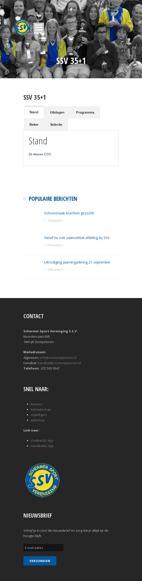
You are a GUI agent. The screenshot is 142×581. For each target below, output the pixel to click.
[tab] (34, 112)
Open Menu (38, 27)
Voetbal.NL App (42, 440)
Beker (34, 125)
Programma (85, 112)
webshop (38, 420)
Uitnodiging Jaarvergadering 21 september (77, 262)
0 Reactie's (55, 220)
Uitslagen (57, 112)
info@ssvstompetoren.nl (58, 357)
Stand (34, 112)
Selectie (56, 125)
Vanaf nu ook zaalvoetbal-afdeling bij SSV (76, 237)
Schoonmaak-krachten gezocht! (69, 213)
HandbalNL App (42, 446)
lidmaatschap (41, 409)
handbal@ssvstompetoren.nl (59, 363)
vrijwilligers (39, 415)
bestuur (36, 404)
